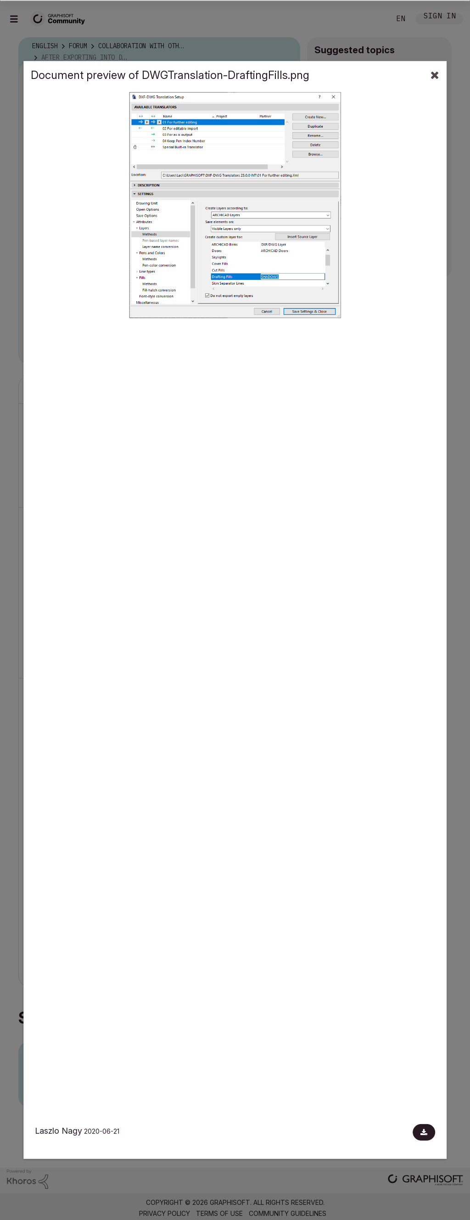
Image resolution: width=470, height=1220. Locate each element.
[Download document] (424, 1132)
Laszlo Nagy (58, 1131)
